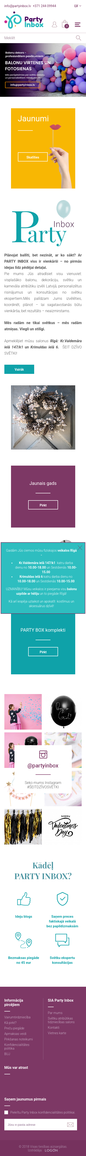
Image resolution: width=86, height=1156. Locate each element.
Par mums (55, 1013)
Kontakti (54, 1027)
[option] (43, 70)
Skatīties (32, 157)
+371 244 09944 (44, 6)
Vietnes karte (57, 1033)
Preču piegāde (14, 1028)
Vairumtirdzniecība (17, 1017)
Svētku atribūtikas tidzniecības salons (61, 1020)
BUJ (7, 1054)
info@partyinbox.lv (17, 6)
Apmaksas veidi (15, 1034)
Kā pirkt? (10, 1023)
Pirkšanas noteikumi (18, 1039)
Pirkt (42, 505)
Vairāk (19, 369)
